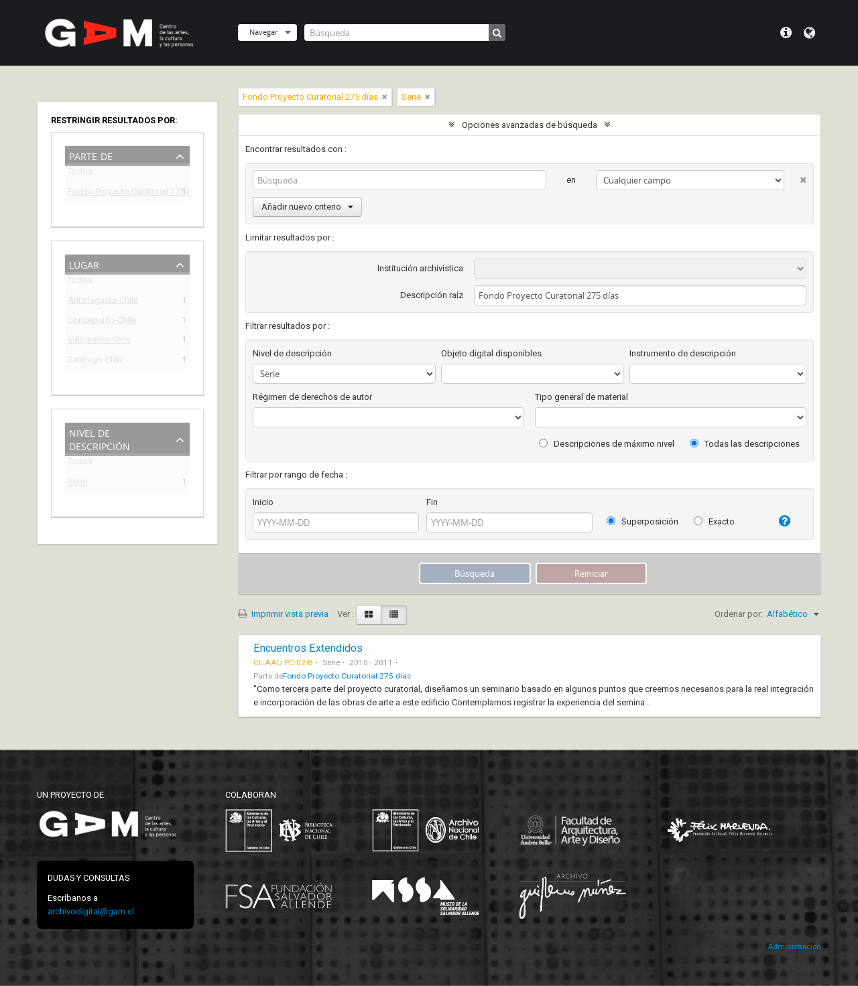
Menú (786, 33)
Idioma (809, 33)
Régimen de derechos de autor (312, 397)
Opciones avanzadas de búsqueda (529, 125)
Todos (80, 174)
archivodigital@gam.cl (91, 911)
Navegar (263, 32)
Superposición (642, 521)
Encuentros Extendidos (308, 648)
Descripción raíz (431, 295)
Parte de (91, 155)
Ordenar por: (739, 614)
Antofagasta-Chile (103, 301)
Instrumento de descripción (682, 353)
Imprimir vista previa (283, 614)
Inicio (263, 502)
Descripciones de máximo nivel (606, 444)
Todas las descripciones (745, 444)
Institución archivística (420, 268)
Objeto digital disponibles (491, 353)
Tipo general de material (581, 397)
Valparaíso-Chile (99, 341)
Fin (432, 502)
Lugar (84, 264)
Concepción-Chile (102, 322)
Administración (794, 946)
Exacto (714, 521)
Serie (77, 483)
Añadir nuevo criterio (307, 207)
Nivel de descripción (99, 438)
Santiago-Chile (96, 361)
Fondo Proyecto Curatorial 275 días (118, 193)
